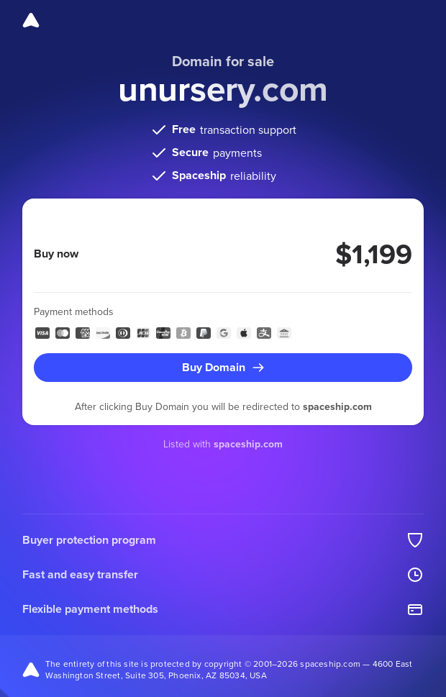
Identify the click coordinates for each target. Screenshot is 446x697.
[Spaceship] (31, 20)
